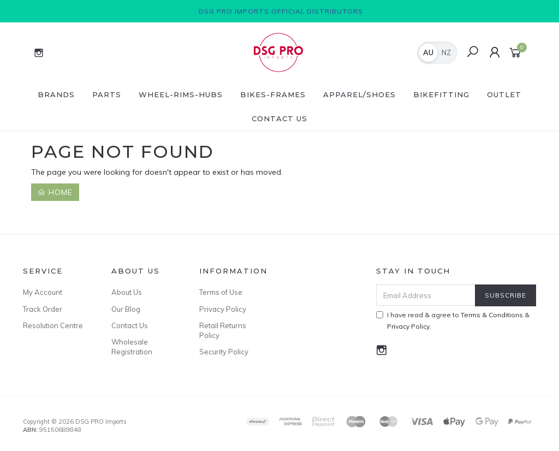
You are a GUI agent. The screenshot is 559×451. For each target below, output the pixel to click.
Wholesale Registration (131, 346)
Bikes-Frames (273, 94)
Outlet (504, 94)
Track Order (42, 309)
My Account (42, 292)
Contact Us (279, 118)
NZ (446, 52)
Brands (56, 94)
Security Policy (223, 351)
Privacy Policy (222, 309)
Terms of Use (220, 292)
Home (55, 192)
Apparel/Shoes (359, 94)
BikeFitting (441, 94)
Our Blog (125, 309)
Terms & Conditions (492, 315)
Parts (106, 94)
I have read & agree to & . (453, 320)
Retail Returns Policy (222, 330)
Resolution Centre (53, 325)
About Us (126, 292)
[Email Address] (425, 295)
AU (428, 52)
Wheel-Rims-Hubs (181, 94)
